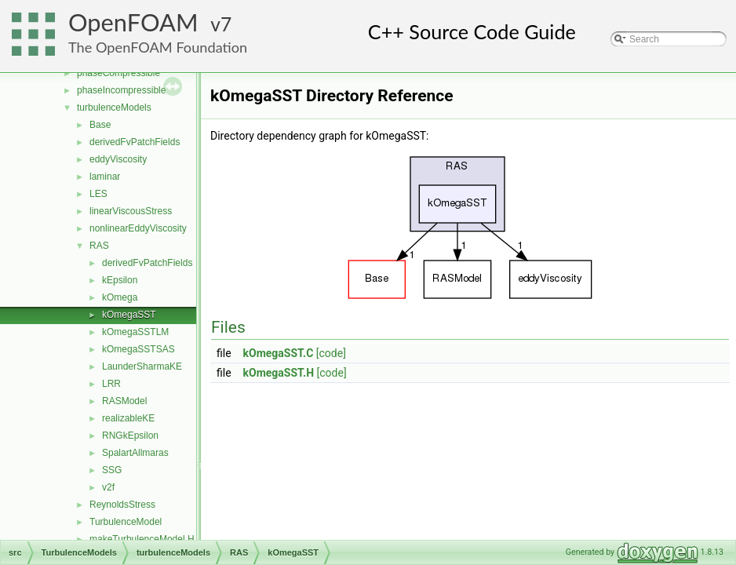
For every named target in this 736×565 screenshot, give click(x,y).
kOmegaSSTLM (135, 331)
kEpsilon (119, 280)
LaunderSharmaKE (142, 366)
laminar (104, 176)
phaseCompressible (118, 72)
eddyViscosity (118, 159)
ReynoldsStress (122, 504)
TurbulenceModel (125, 521)
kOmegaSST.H (279, 372)
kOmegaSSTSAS (138, 349)
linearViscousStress (130, 211)
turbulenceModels (114, 107)
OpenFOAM (133, 22)
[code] (331, 353)
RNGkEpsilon (130, 435)
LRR (111, 383)
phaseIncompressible (121, 90)
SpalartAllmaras (135, 452)
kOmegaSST (129, 314)
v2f (108, 487)
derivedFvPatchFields (134, 142)
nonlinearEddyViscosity (138, 228)
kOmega (119, 297)
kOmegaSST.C (278, 353)
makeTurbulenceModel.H (142, 539)
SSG (112, 470)
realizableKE (128, 418)
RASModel (124, 401)
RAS (99, 245)
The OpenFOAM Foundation (157, 47)
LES (98, 193)
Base (100, 124)
